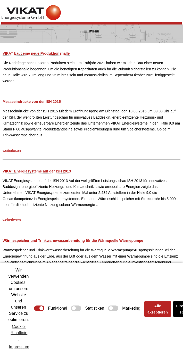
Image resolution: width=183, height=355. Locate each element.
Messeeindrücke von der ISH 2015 (32, 102)
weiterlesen (12, 150)
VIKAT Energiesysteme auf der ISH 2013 (37, 171)
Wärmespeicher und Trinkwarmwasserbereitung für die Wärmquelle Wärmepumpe (73, 240)
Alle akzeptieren (157, 309)
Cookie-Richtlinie (19, 329)
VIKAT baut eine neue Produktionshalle (36, 53)
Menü (91, 31)
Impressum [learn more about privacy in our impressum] (19, 347)
